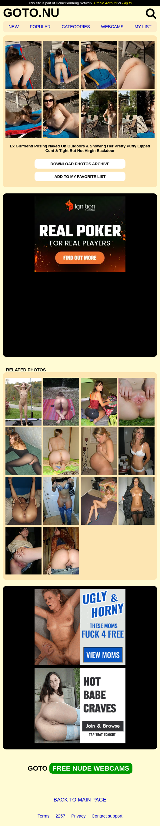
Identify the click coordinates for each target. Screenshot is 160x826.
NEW (13, 26)
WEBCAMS (112, 26)
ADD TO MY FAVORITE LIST (79, 176)
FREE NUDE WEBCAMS (90, 768)
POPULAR (40, 26)
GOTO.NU (31, 12)
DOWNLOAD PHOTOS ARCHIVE (80, 164)
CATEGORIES (76, 26)
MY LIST (143, 26)
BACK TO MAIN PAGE (80, 800)
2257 (60, 816)
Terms (43, 816)
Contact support (107, 816)
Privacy (78, 816)
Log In (127, 3)
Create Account (106, 3)
